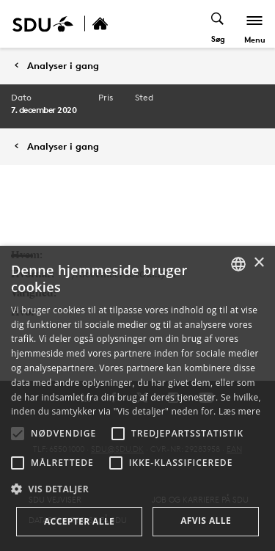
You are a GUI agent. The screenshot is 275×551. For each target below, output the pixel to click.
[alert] (137, 398)
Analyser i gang (63, 65)
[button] (17, 433)
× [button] (258, 263)
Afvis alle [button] (205, 520)
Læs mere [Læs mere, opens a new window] (239, 411)
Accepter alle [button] (79, 521)
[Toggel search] (218, 24)
